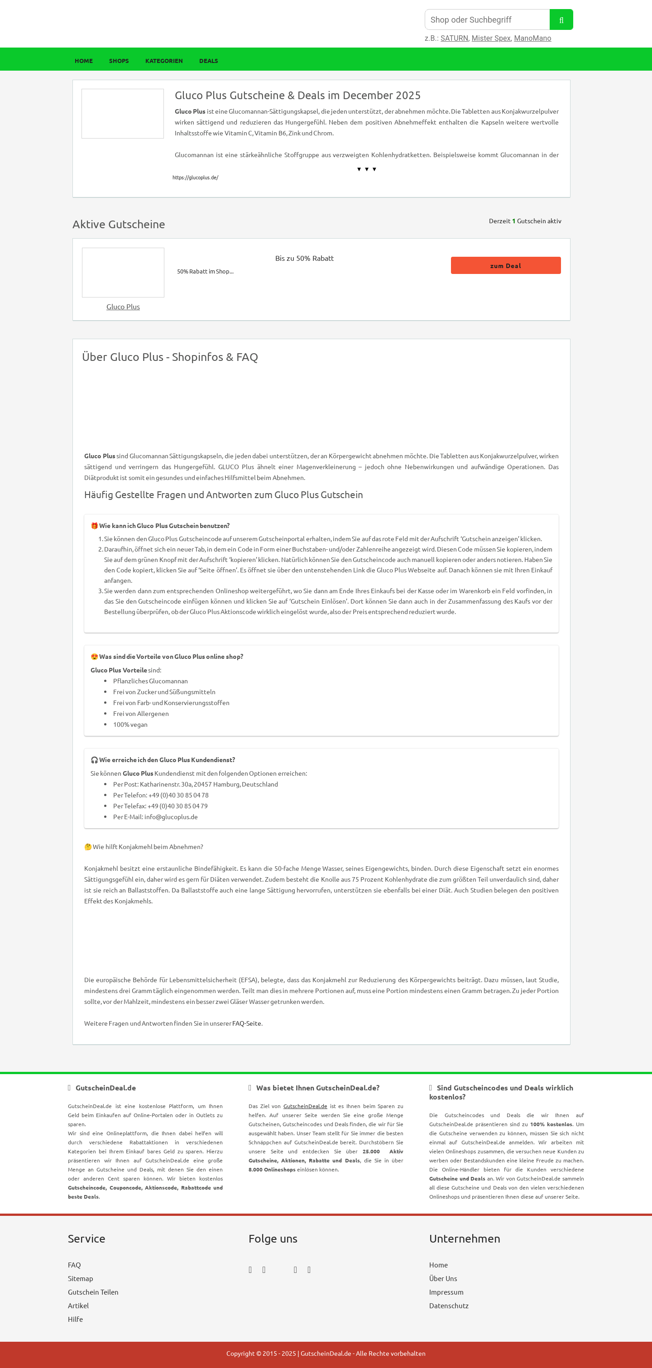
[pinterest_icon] (295, 1269)
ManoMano (532, 38)
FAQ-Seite (246, 1023)
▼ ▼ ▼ (367, 169)
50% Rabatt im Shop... (205, 271)
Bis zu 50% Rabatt (304, 257)
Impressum (446, 1291)
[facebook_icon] (250, 1269)
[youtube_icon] (275, 1294)
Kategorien (164, 60)
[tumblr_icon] (309, 1269)
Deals (208, 60)
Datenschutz (449, 1305)
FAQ (74, 1264)
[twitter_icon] (279, 1269)
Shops (119, 60)
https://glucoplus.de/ (195, 177)
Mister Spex (491, 38)
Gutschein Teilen (93, 1291)
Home (84, 60)
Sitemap (80, 1278)
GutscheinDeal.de (305, 1105)
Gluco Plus (123, 306)
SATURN (454, 38)
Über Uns (443, 1278)
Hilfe (75, 1319)
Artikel (78, 1305)
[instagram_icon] (263, 1269)
